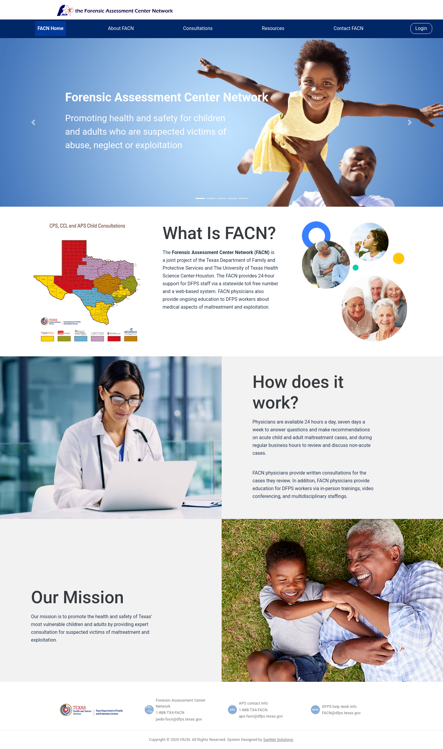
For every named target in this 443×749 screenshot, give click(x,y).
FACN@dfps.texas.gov (341, 713)
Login (421, 28)
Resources (273, 28)
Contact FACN (349, 28)
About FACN (121, 28)
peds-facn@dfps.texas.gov (179, 719)
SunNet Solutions (278, 739)
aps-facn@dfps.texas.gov (261, 716)
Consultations (198, 28)
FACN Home (50, 28)
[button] (33, 122)
